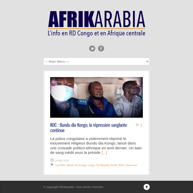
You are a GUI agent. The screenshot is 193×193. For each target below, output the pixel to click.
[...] (104, 152)
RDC (122, 164)
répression (131, 164)
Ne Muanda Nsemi (106, 164)
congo (91, 164)
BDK (62, 164)
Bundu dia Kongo (77, 164)
